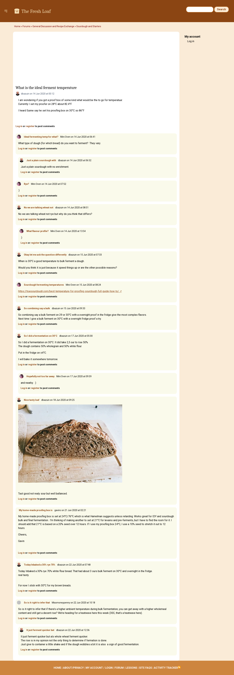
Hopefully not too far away (40, 376)
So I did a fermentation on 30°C (40, 336)
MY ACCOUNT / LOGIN (99, 667)
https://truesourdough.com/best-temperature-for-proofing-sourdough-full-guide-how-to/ (68, 291)
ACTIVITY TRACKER (166, 667)
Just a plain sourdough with (41, 160)
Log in (19, 126)
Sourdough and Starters (88, 26)
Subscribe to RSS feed (179, 667)
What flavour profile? (37, 231)
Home (17, 26)
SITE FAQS (145, 667)
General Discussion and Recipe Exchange (53, 26)
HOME (57, 667)
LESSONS (131, 667)
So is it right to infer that (37, 602)
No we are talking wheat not (38, 207)
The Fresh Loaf (36, 11)
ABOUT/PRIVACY (73, 667)
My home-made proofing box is (35, 510)
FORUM (119, 667)
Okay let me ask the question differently (45, 254)
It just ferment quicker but (40, 630)
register (30, 126)
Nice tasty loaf (31, 400)
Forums (26, 26)
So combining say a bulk (37, 308)
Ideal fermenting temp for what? (41, 136)
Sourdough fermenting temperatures (44, 285)
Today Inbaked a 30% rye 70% (39, 564)
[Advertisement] (96, 59)
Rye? (26, 184)
